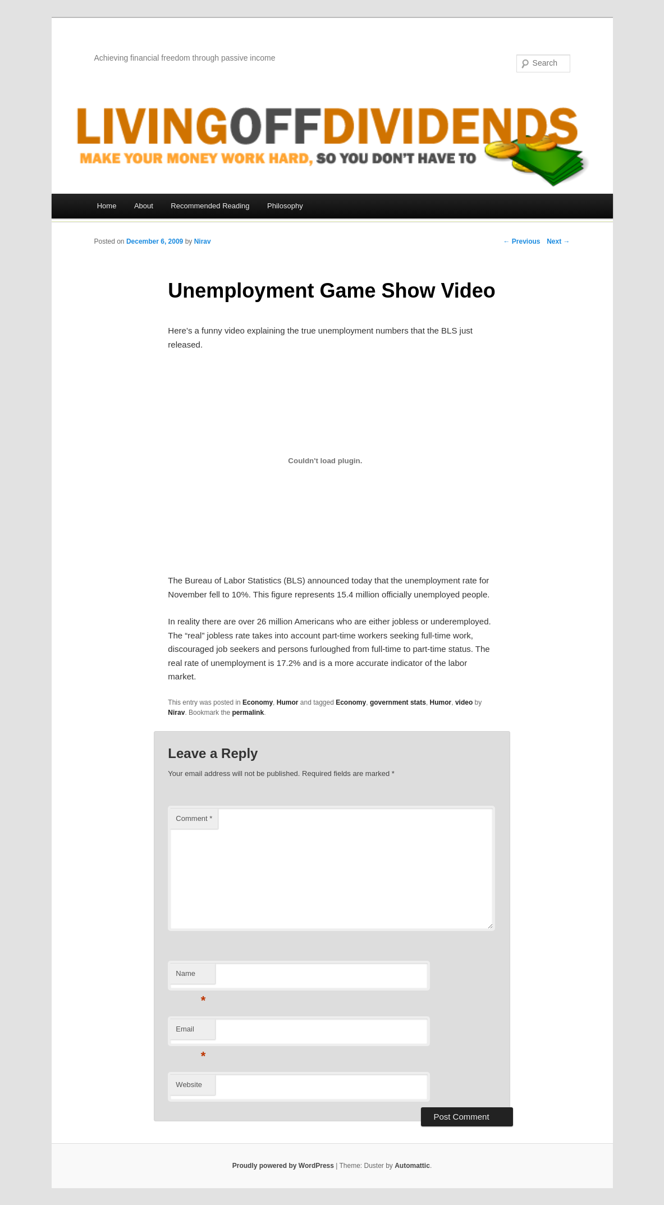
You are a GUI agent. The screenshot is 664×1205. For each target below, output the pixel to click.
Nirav (202, 241)
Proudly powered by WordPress (283, 1166)
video (464, 702)
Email (190, 1032)
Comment (194, 818)
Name (190, 976)
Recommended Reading (210, 206)
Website (189, 1084)
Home (107, 206)
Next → (558, 241)
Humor (288, 702)
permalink (248, 712)
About (143, 206)
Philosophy (285, 206)
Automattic (412, 1166)
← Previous (521, 241)
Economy (257, 702)
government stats (398, 702)
